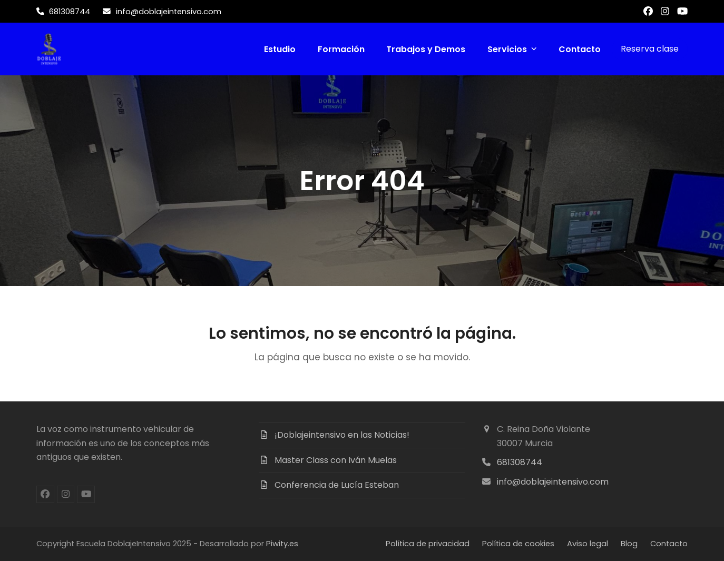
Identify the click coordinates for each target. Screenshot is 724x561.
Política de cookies (518, 543)
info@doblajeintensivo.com (553, 482)
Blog (629, 543)
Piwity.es (282, 543)
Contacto (669, 543)
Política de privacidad (427, 543)
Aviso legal (587, 543)
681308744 (519, 462)
